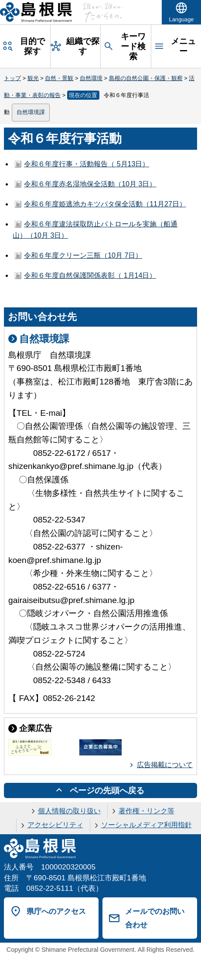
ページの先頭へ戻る (107, 790)
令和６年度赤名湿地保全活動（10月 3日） (90, 184)
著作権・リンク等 (146, 811)
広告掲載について (165, 764)
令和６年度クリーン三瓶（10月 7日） (83, 255)
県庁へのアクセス (56, 911)
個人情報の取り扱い (69, 811)
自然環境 (91, 78)
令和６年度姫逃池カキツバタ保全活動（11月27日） (105, 204)
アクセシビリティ (55, 825)
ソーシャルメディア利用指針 (146, 825)
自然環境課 (31, 112)
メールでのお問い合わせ (154, 918)
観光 (33, 78)
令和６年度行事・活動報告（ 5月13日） (86, 164)
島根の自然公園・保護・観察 (146, 78)
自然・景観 (59, 78)
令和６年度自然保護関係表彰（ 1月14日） (90, 275)
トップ (12, 78)
